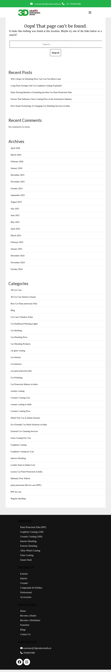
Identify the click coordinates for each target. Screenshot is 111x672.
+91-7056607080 (71, 3)
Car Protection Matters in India (24, 386)
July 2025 (15, 209)
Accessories (25, 599)
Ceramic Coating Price (21, 413)
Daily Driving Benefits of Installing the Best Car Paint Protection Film (41, 92)
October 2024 (17, 270)
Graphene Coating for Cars (22, 453)
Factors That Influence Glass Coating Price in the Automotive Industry (41, 99)
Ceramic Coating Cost (20, 399)
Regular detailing (18, 501)
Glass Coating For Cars (21, 440)
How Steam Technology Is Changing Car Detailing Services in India (41, 106)
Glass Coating (26, 557)
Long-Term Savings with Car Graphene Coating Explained (36, 86)
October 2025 (17, 189)
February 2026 (17, 162)
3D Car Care (16, 291)
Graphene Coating (19, 447)
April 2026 (15, 148)
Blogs (23, 632)
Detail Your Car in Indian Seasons (25, 419)
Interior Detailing (18, 460)
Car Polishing (17, 379)
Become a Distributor (30, 622)
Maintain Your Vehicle (20, 480)
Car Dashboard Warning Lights (24, 325)
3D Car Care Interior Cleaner (23, 298)
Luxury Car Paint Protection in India (27, 474)
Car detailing (16, 331)
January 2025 (16, 250)
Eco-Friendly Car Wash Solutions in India (29, 426)
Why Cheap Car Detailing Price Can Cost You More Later (36, 79)
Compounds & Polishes (31, 590)
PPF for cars (16, 494)
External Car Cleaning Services (24, 433)
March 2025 (16, 236)
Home (23, 613)
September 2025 (18, 195)
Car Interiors (16, 365)
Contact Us (25, 636)
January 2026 (16, 168)
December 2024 (18, 256)
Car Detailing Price (19, 338)
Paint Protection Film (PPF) (33, 529)
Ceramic (24, 585)
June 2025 (15, 216)
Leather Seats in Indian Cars (23, 467)
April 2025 (15, 229)
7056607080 (27, 655)
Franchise (24, 627)
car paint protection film (21, 372)
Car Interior (16, 359)
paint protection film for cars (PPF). (26, 487)
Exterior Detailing (28, 548)
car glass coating (18, 352)
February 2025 (17, 243)
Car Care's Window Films (22, 318)
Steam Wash (26, 562)
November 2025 (18, 182)
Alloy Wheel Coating (30, 553)
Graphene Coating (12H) (31, 534)
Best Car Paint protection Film (24, 304)
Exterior (24, 576)
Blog (13, 311)
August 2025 (16, 202)
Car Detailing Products (21, 345)
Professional (26, 595)
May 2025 (15, 223)
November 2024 (18, 263)
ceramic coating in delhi (21, 406)
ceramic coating (18, 392)
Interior (23, 581)
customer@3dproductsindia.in (45, 3)
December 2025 (18, 175)
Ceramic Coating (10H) (31, 539)
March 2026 (16, 155)
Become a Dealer (28, 618)
